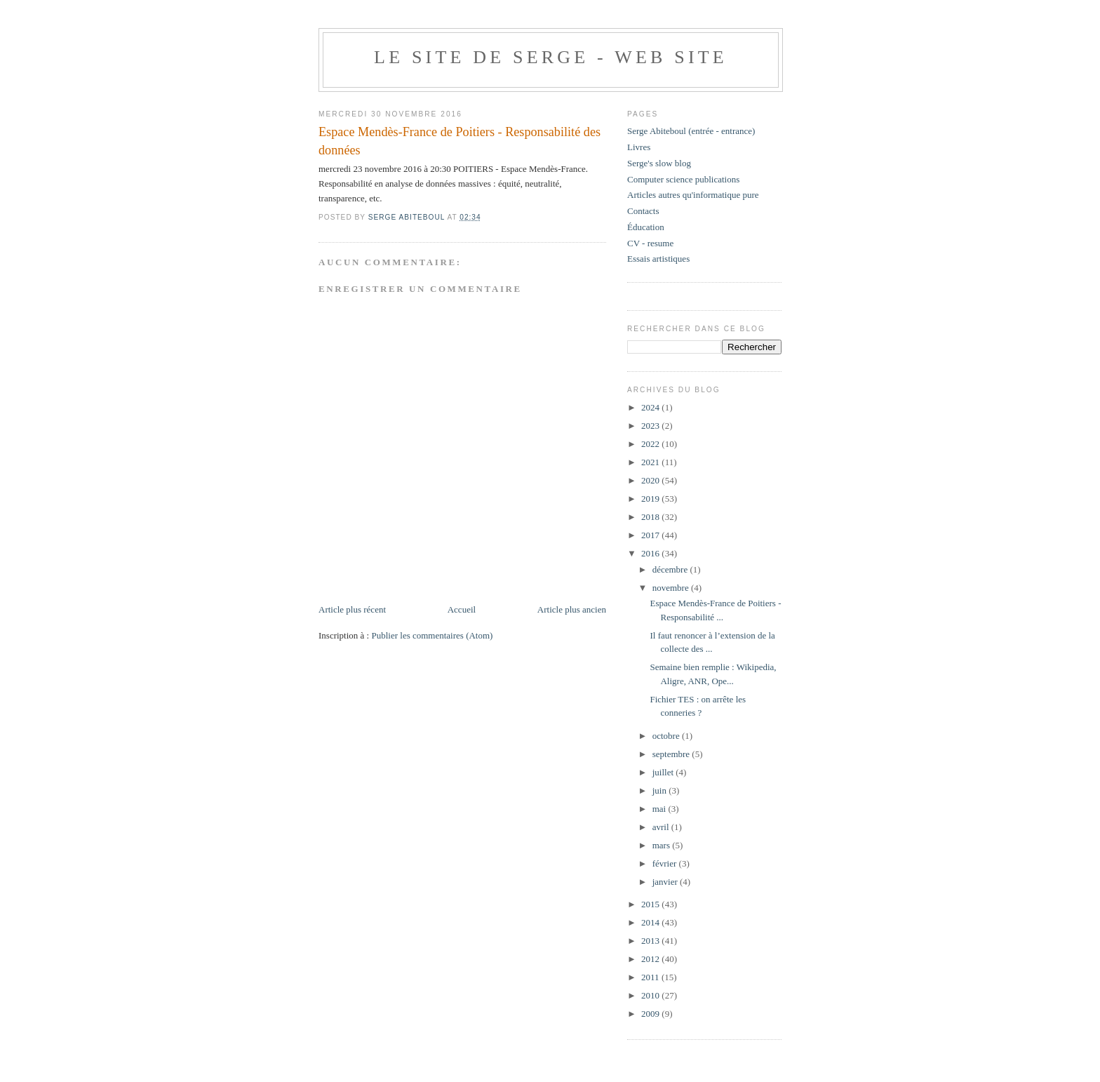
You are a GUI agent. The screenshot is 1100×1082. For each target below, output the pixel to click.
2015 (651, 904)
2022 (651, 444)
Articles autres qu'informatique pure (693, 194)
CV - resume (650, 243)
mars (662, 845)
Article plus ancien (571, 609)
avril (661, 827)
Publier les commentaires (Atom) (431, 635)
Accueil (462, 609)
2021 (651, 462)
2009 (651, 1013)
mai (660, 808)
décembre (671, 569)
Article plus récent (352, 609)
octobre (667, 735)
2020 (651, 480)
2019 (651, 498)
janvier (666, 881)
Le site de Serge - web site (550, 57)
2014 (651, 922)
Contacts (643, 211)
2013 (651, 940)
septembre (672, 754)
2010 (651, 995)
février (665, 863)
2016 (651, 553)
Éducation (645, 227)
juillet (664, 772)
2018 (651, 517)
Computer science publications (683, 179)
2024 (651, 407)
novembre (671, 587)
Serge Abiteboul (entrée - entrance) (691, 131)
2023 (651, 425)
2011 (651, 977)
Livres (638, 147)
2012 (651, 959)
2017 (651, 535)
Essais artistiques (658, 258)
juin (660, 790)
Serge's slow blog (659, 163)
